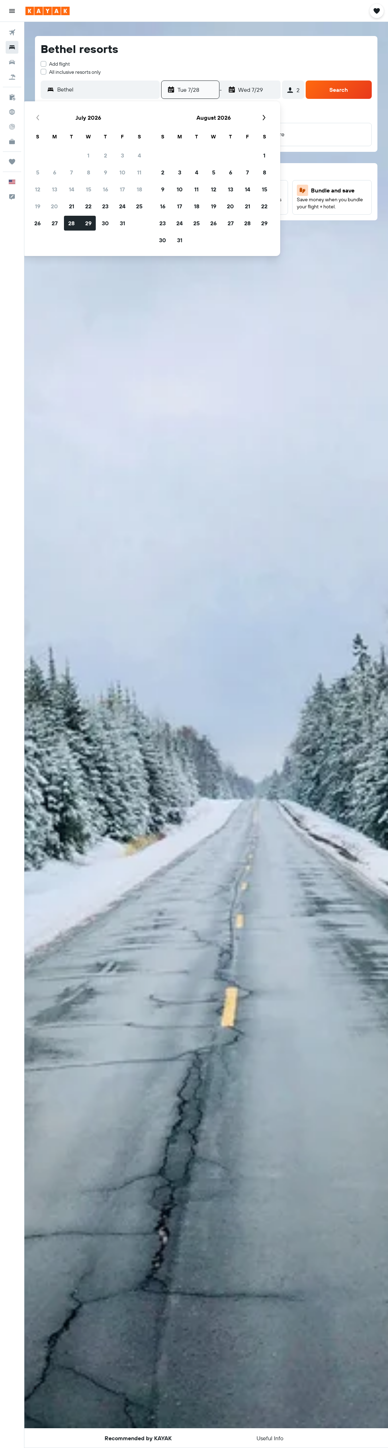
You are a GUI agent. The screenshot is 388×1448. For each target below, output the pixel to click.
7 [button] (71, 172)
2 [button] (105, 155)
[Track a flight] (12, 127)
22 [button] (88, 206)
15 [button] (88, 189)
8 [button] (88, 172)
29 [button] (88, 223)
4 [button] (139, 155)
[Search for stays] (12, 47)
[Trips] (12, 162)
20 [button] (54, 206)
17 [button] (122, 189)
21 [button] (71, 206)
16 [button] (105, 189)
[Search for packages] (12, 77)
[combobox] (106, 89)
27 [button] (55, 223)
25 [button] (139, 206)
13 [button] (54, 189)
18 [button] (139, 189)
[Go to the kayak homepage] (47, 11)
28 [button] (71, 223)
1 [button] (88, 155)
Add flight (59, 64)
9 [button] (105, 172)
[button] (12, 11)
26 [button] (37, 223)
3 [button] (122, 155)
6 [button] (54, 172)
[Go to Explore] (12, 112)
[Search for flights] (12, 32)
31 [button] (122, 223)
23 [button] (105, 206)
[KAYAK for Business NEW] (12, 142)
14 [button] (71, 189)
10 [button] (122, 172)
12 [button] (37, 189)
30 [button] (105, 223)
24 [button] (122, 206)
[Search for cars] (12, 62)
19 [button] (37, 206)
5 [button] (37, 172)
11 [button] (139, 172)
